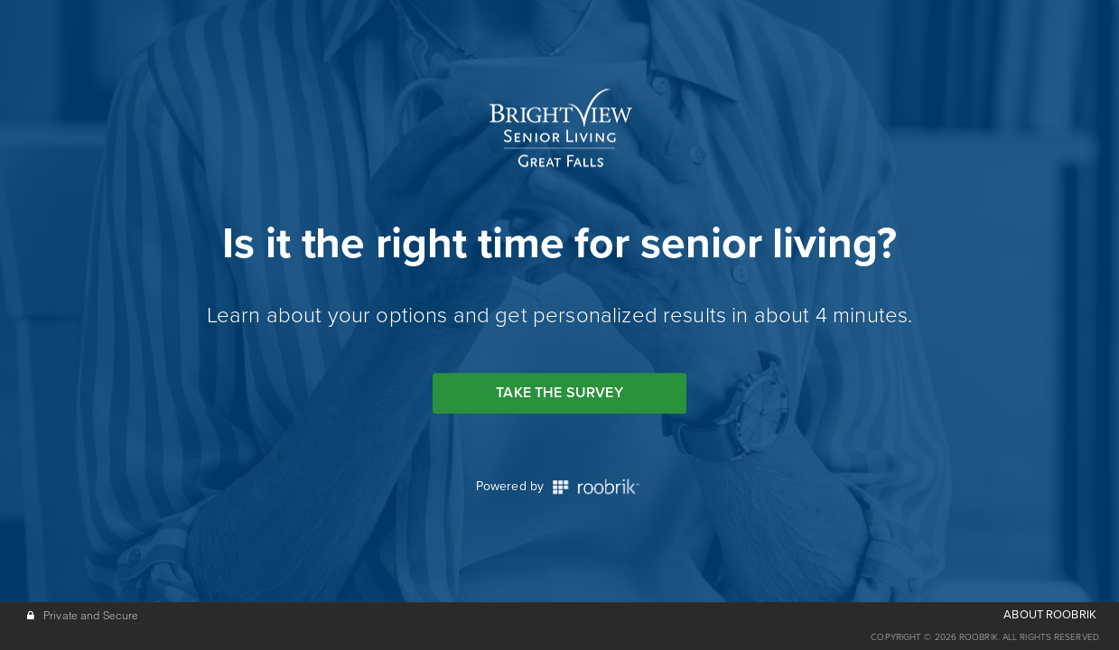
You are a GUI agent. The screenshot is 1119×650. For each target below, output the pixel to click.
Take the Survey (559, 393)
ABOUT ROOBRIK (1049, 615)
